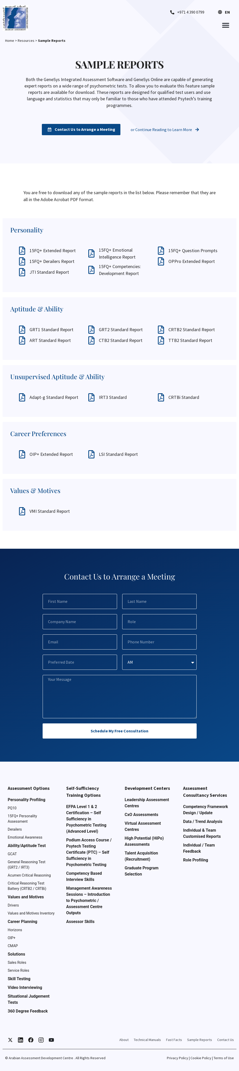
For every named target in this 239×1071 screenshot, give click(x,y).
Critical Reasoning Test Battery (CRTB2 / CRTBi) (27, 886)
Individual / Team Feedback (199, 848)
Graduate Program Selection (142, 871)
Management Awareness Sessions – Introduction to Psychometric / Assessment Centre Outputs (89, 900)
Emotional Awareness (25, 837)
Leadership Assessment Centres (147, 802)
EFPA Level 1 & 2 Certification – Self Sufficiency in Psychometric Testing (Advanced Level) (86, 819)
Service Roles (18, 970)
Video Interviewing (25, 987)
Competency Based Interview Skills (84, 876)
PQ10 (12, 808)
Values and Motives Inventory (31, 913)
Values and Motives (26, 897)
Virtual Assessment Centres (143, 826)
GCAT (12, 854)
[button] (225, 25)
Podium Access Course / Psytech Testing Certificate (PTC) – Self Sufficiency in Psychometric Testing (89, 852)
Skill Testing (19, 978)
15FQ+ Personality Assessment (22, 818)
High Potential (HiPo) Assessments (144, 841)
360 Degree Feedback (28, 1011)
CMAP (13, 946)
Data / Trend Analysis (202, 821)
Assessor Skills (80, 921)
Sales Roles (17, 962)
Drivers (13, 905)
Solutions (16, 954)
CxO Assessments (141, 814)
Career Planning (22, 921)
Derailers (15, 829)
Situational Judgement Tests (29, 999)
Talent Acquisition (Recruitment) (141, 856)
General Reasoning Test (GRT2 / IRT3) (26, 864)
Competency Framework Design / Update (205, 809)
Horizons (15, 930)
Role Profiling (195, 860)
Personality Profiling (26, 799)
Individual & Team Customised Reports (202, 833)
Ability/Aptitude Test (27, 845)
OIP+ (11, 938)
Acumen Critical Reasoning (29, 875)
